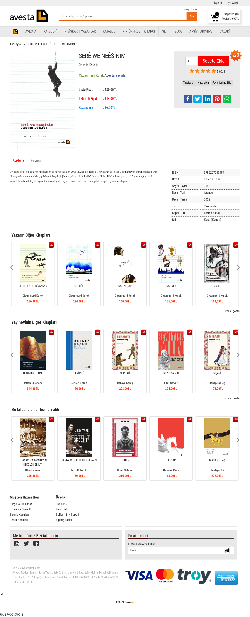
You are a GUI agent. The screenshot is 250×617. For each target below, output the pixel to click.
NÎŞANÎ (217, 373)
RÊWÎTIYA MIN (171, 373)
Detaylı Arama (190, 9)
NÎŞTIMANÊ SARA (33, 373)
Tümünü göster (231, 311)
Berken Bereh (79, 383)
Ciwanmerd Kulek (32, 295)
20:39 (217, 286)
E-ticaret (118, 602)
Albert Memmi (32, 470)
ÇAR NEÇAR (125, 286)
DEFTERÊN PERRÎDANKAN (33, 286)
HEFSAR (171, 460)
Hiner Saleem (125, 470)
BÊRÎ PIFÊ (79, 373)
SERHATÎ (125, 373)
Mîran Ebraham (33, 383)
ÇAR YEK (171, 286)
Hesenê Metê (171, 470)
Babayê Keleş (125, 383)
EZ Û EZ (125, 460)
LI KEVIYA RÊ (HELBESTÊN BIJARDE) (79, 460)
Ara (192, 16)
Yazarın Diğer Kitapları (31, 235)
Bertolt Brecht (79, 470)
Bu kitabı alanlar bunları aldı (35, 409)
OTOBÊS (79, 286)
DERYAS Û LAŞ (217, 460)
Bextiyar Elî (217, 470)
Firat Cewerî (171, 383)
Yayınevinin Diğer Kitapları (34, 322)
